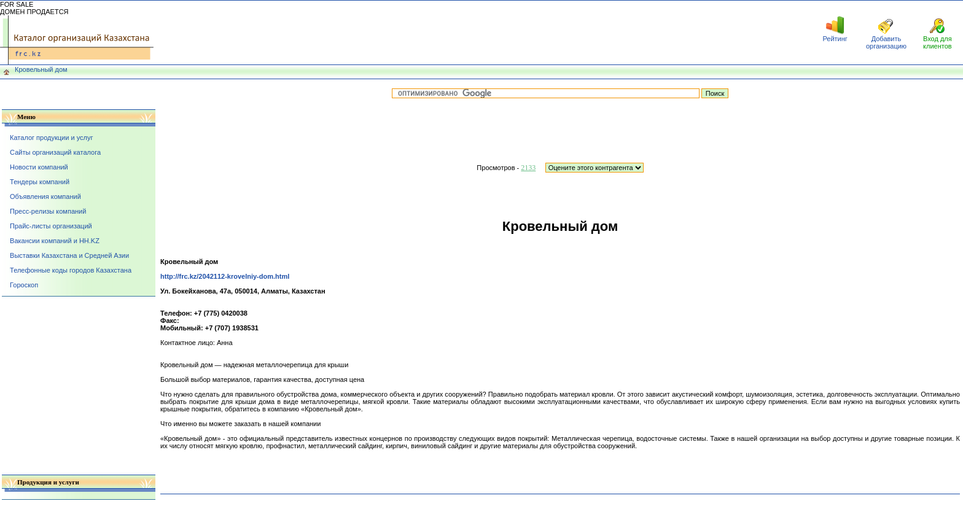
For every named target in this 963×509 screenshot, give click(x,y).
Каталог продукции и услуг (51, 137)
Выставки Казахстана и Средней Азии (69, 255)
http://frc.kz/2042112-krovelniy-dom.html (224, 276)
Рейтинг (834, 38)
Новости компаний (39, 167)
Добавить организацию (886, 42)
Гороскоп (24, 285)
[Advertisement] (481, 32)
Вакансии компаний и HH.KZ (54, 240)
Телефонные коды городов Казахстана (70, 270)
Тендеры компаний (39, 181)
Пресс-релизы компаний (48, 211)
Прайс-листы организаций (51, 226)
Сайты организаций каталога (55, 152)
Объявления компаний (45, 196)
